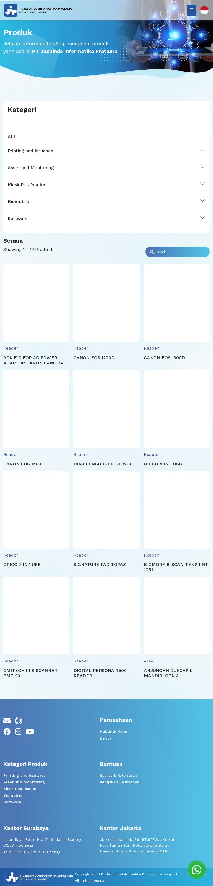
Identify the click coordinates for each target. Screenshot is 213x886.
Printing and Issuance (24, 775)
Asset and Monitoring (24, 782)
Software (12, 802)
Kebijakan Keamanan (120, 782)
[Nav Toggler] (191, 10)
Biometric (12, 795)
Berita (105, 738)
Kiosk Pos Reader (20, 788)
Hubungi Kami (113, 731)
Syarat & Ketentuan (118, 775)
